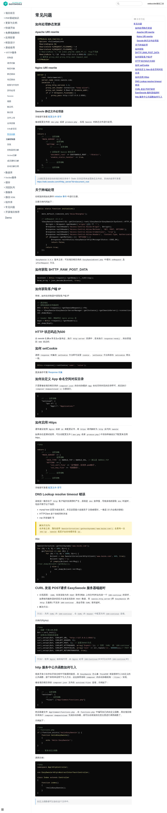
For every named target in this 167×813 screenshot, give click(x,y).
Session (10, 96)
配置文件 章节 (54, 117)
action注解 (12, 155)
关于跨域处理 (141, 45)
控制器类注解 (13, 150)
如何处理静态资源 (143, 28)
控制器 (10, 58)
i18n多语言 (12, 129)
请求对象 (11, 63)
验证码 (10, 107)
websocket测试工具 (156, 4)
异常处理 (11, 90)
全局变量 (11, 123)
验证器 (10, 112)
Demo (8, 217)
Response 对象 (55, 372)
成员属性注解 (13, 161)
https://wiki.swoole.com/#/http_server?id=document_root (63, 182)
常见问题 (11, 134)
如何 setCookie (142, 65)
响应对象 (11, 68)
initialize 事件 (61, 196)
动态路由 (11, 79)
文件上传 (11, 118)
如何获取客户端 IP (143, 57)
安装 (9, 144)
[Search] (129, 3)
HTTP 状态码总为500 (145, 61)
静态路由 (11, 74)
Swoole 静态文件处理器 (148, 40)
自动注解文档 (13, 166)
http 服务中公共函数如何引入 (148, 97)
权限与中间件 (13, 85)
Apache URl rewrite (145, 32)
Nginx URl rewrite (145, 36)
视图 (9, 101)
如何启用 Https (142, 77)
